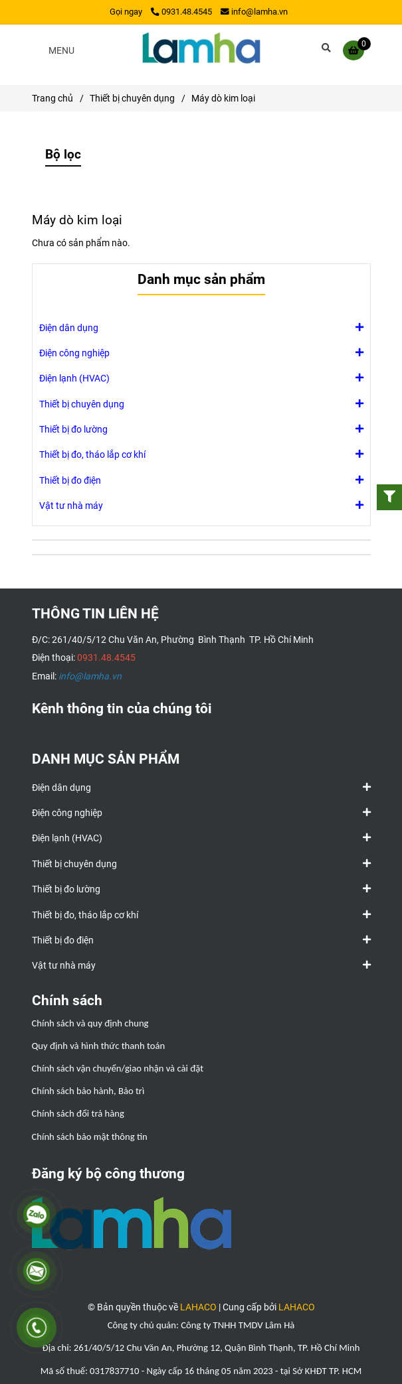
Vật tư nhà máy (71, 505)
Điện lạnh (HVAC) (74, 377)
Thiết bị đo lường (73, 428)
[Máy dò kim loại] (201, 50)
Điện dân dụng (68, 327)
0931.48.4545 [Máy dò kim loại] (181, 12)
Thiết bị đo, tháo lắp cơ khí (92, 454)
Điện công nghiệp (74, 352)
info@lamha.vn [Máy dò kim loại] (254, 12)
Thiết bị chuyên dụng (81, 403)
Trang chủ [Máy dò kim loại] (52, 98)
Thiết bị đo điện (70, 479)
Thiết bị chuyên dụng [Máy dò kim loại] (132, 98)
